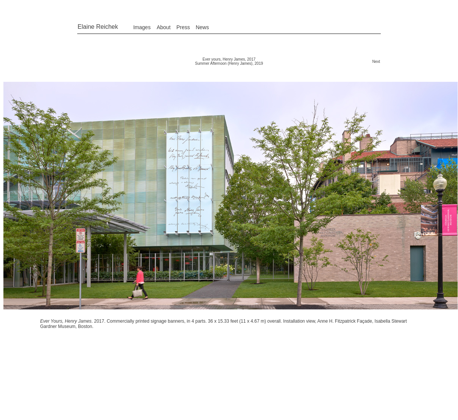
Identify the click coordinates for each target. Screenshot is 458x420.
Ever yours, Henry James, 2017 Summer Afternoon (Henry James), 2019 (229, 61)
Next (376, 61)
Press (183, 27)
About (164, 27)
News (202, 27)
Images (142, 27)
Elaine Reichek (98, 26)
